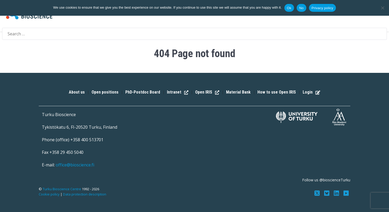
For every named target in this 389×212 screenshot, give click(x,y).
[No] (382, 7)
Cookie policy (49, 194)
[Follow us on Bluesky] (327, 192)
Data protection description (84, 194)
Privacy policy (322, 8)
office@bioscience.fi (75, 165)
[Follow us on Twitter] (318, 192)
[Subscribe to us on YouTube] (346, 192)
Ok (289, 8)
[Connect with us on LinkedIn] (337, 192)
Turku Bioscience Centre (62, 189)
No (301, 8)
